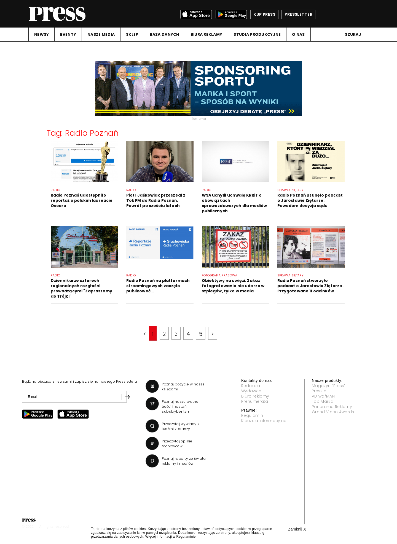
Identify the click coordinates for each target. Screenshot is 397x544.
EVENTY (68, 34)
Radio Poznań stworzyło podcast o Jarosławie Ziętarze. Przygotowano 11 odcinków (310, 286)
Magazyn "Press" (329, 385)
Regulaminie (185, 536)
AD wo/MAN (323, 396)
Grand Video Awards (333, 412)
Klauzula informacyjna (264, 420)
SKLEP (132, 34)
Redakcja (250, 385)
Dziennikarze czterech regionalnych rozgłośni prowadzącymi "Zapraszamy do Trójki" (81, 288)
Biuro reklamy (255, 396)
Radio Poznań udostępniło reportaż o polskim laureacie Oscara (82, 200)
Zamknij (297, 529)
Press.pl (320, 391)
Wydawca (251, 391)
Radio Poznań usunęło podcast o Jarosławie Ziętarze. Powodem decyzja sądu (310, 200)
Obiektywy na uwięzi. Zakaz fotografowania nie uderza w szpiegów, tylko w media (233, 286)
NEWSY (41, 34)
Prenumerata (254, 401)
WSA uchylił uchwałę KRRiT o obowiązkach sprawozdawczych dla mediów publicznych (234, 203)
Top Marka (322, 401)
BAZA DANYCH (164, 34)
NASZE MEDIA (101, 34)
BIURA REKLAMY (206, 34)
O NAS (298, 34)
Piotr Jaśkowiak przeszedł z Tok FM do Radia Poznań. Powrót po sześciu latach (156, 200)
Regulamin (252, 415)
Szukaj (353, 34)
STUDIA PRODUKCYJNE (257, 34)
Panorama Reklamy (332, 406)
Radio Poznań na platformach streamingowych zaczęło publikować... (158, 286)
